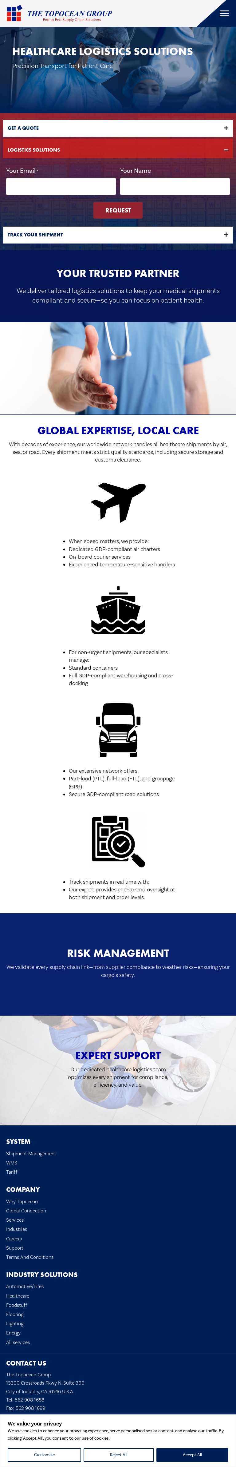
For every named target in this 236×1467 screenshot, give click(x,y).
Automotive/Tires (25, 1285)
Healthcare (17, 1295)
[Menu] (224, 13)
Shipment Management (31, 1152)
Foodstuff (16, 1304)
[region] (118, 1440)
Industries (16, 1228)
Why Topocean (22, 1200)
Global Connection (26, 1209)
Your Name (135, 170)
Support (14, 1247)
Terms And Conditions (29, 1256)
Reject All (118, 1454)
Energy (13, 1332)
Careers (14, 1237)
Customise (44, 1454)
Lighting (14, 1323)
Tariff (12, 1171)
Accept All (192, 1454)
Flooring (14, 1313)
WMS (11, 1161)
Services (15, 1219)
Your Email (22, 171)
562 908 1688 (29, 1399)
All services (18, 1341)
